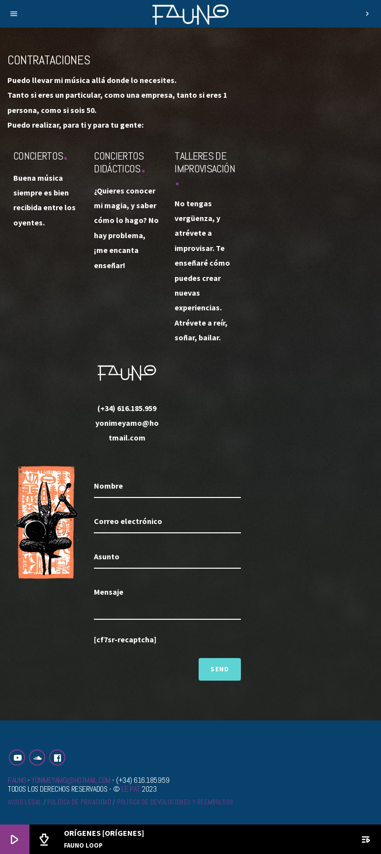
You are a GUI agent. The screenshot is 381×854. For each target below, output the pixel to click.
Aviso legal (24, 802)
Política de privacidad (79, 802)
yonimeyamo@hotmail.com (70, 780)
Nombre (108, 486)
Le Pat (130, 789)
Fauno (17, 780)
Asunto (106, 556)
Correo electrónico (128, 521)
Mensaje (108, 592)
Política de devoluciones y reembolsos (175, 802)
